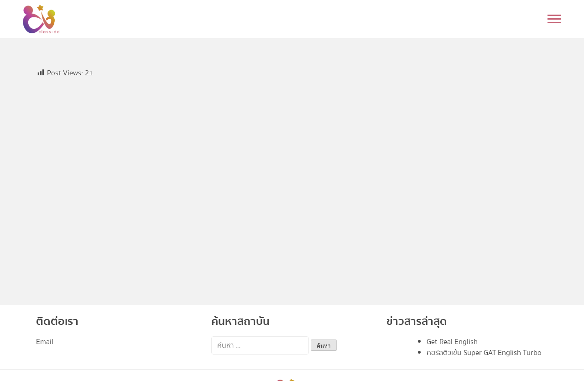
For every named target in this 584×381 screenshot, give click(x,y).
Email (44, 342)
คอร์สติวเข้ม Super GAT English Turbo (484, 353)
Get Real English (452, 342)
